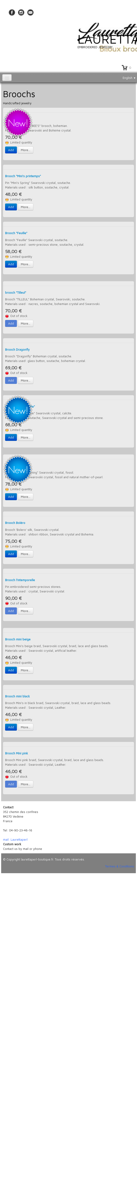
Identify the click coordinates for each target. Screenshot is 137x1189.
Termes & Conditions (119, 866)
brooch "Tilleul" (15, 292)
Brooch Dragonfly (17, 349)
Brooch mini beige (18, 639)
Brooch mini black (17, 696)
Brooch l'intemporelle (20, 580)
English (129, 78)
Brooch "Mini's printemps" (23, 176)
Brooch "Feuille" (16, 233)
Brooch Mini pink (16, 753)
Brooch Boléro (15, 523)
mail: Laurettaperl (15, 839)
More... (25, 150)
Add (11, 150)
